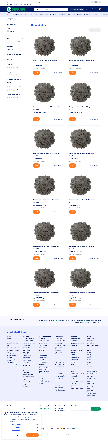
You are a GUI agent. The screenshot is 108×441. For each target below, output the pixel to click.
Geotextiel (25, 383)
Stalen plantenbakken (44, 366)
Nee (9, 59)
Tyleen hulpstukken (60, 376)
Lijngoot (73, 354)
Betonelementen (43, 362)
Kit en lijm (41, 350)
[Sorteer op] (95, 30)
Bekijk (36, 72)
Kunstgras (53, 14)
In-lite (88, 361)
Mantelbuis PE (74, 340)
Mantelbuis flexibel (76, 338)
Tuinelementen (44, 14)
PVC (69, 14)
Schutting (41, 361)
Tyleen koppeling (59, 375)
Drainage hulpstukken (60, 390)
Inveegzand (42, 348)
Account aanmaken (92, 395)
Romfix (89, 357)
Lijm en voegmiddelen (34, 14)
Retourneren (90, 390)
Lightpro (89, 359)
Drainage (79, 14)
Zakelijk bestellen (91, 393)
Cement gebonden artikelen (44, 341)
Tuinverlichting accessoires (59, 349)
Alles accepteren (32, 435)
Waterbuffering (75, 357)
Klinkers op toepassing (29, 343)
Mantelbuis (87, 14)
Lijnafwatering (74, 359)
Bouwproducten (91, 343)
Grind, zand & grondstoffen (24, 14)
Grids (24, 384)
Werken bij (90, 376)
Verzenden (96, 408)
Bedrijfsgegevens (91, 383)
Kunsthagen (42, 383)
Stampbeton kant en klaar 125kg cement (46, 107)
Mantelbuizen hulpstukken (77, 343)
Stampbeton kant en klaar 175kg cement (46, 153)
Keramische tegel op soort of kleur (13, 359)
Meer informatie (58, 72)
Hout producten (91, 338)
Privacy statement (51, 434)
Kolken (73, 356)
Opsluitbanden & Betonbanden (27, 358)
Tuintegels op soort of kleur (12, 344)
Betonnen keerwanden (77, 388)
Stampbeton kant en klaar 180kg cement (82, 153)
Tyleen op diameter (60, 378)
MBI (88, 364)
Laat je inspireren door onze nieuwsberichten (92, 374)
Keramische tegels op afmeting (12, 356)
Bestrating (15, 14)
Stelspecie (74, 385)
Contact (89, 385)
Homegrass (90, 356)
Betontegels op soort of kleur (13, 347)
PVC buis (57, 361)
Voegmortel (42, 338)
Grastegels (26, 352)
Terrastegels (10, 342)
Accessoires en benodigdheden (43, 344)
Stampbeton (34, 19)
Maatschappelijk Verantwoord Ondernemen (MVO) (93, 380)
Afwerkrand (42, 364)
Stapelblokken (42, 359)
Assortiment (21, 19)
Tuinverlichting (62, 14)
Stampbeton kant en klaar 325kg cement (46, 292)
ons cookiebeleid (24, 417)
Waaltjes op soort (27, 347)
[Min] (10, 41)
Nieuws (9, 408)
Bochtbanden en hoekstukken (27, 364)
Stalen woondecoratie (44, 371)
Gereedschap (90, 340)
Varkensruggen (27, 355)
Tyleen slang (58, 373)
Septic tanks (74, 361)
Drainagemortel (43, 347)
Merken (89, 350)
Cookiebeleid (60, 434)
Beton (103, 14)
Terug (10, 20)
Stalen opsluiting (43, 369)
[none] (37, 9)
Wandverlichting (59, 347)
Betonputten (74, 378)
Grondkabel (74, 345)
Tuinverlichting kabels (60, 345)
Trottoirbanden (27, 360)
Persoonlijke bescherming (93, 345)
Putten (73, 364)
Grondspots (58, 353)
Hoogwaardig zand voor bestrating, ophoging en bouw (29, 376)
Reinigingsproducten (92, 342)
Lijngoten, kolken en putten (96, 14)
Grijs (11, 31)
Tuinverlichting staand (60, 340)
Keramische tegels (12, 353)
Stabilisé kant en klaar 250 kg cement (45, 60)
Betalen (89, 388)
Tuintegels (9, 338)
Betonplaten (26, 362)
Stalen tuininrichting (44, 367)
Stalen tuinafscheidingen (45, 372)
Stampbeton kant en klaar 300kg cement (82, 246)
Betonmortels (26, 388)
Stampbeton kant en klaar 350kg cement (82, 292)
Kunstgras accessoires (45, 381)
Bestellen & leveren (92, 386)
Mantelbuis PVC (75, 342)
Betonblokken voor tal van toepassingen (77, 374)
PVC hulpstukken (59, 362)
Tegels (9, 14)
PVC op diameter (59, 366)
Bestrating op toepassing (29, 342)
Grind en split (26, 381)
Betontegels (10, 340)
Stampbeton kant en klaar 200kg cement (46, 200)
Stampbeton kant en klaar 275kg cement (46, 246)
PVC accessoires (59, 364)
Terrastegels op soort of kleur (13, 351)
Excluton (89, 352)
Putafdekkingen (75, 366)
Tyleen (74, 14)
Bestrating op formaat (28, 338)
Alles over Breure (92, 371)
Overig (89, 336)
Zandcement (74, 386)
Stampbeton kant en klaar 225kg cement (82, 200)
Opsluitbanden (11, 362)
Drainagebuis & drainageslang (59, 388)
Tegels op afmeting (12, 364)
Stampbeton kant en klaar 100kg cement (82, 60)
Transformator (58, 352)
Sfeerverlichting (59, 343)
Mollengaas (26, 386)
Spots (56, 342)
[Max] (19, 41)
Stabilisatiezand (75, 380)
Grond (24, 379)
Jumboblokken (27, 353)
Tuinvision (89, 366)
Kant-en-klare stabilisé (77, 381)
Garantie (89, 391)
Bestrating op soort (28, 340)
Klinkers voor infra (27, 350)
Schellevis (89, 354)
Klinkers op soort (27, 348)
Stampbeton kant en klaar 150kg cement (82, 107)
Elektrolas (57, 380)
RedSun (89, 362)
